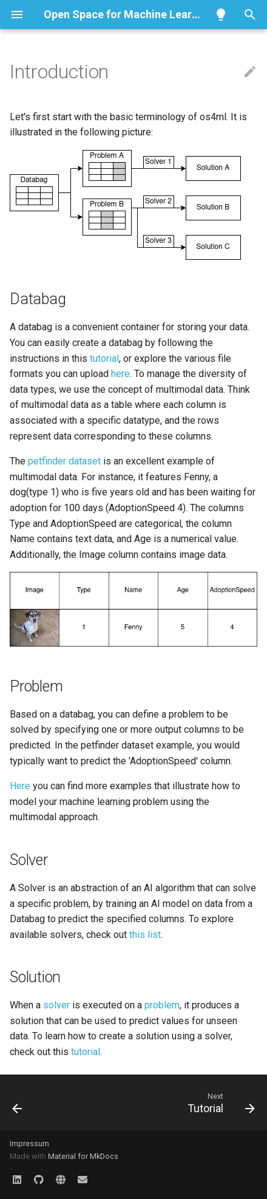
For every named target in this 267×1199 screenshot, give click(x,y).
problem (162, 1005)
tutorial (104, 358)
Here (20, 786)
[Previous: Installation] (17, 1102)
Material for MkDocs (83, 1156)
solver (56, 1005)
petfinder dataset (64, 461)
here (120, 373)
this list (145, 934)
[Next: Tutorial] (219, 1102)
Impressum (29, 1143)
